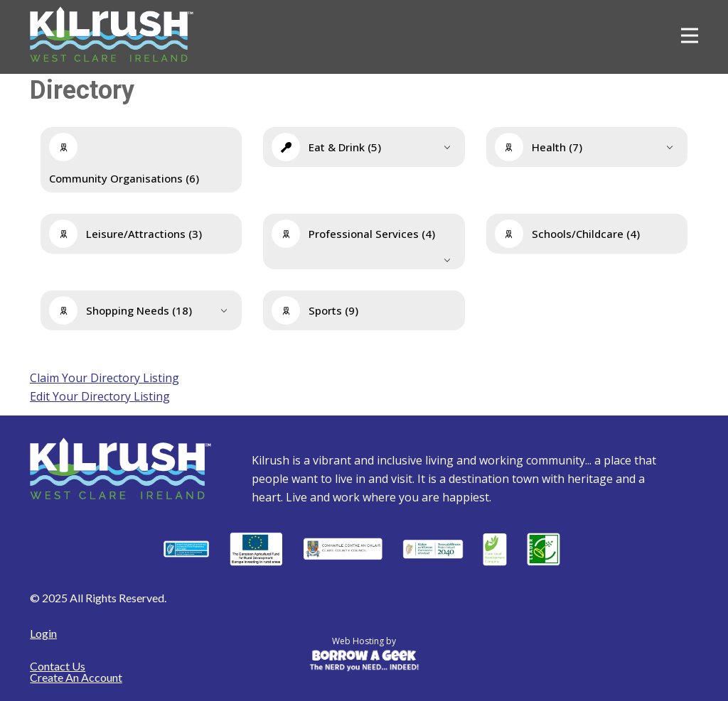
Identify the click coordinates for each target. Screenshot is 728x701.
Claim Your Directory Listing (104, 378)
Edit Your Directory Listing (100, 396)
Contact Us (57, 666)
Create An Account (76, 677)
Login (43, 633)
